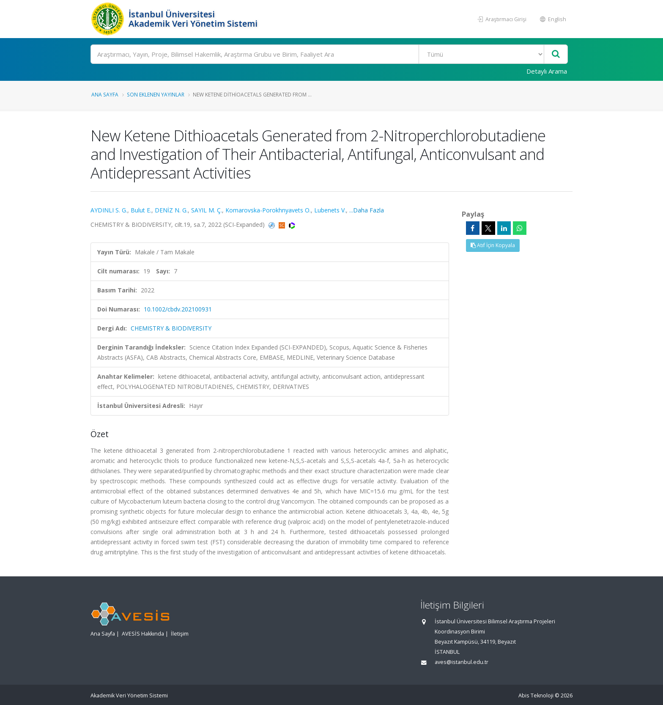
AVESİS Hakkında (143, 633)
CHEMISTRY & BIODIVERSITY (171, 328)
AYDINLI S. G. (108, 210)
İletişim (180, 633)
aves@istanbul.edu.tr (461, 662)
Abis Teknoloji (535, 695)
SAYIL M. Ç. (206, 210)
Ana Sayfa (104, 94)
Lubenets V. (330, 210)
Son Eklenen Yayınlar (155, 94)
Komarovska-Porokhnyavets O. (268, 210)
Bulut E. (141, 210)
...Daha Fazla (366, 210)
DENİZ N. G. (171, 210)
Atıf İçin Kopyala (493, 245)
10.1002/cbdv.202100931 (178, 309)
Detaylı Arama (546, 71)
